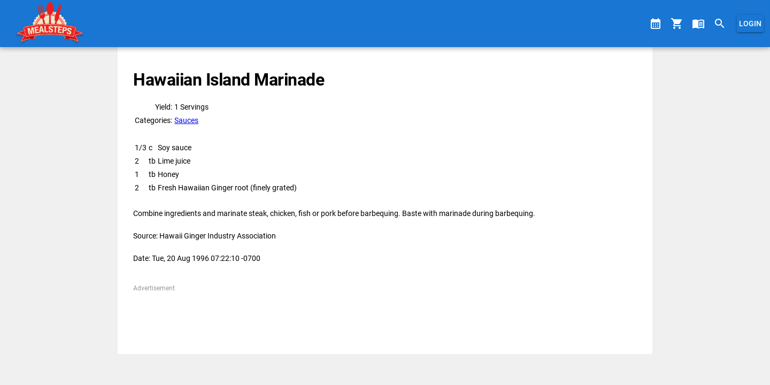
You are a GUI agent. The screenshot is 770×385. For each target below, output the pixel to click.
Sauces (186, 120)
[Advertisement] (384, 317)
